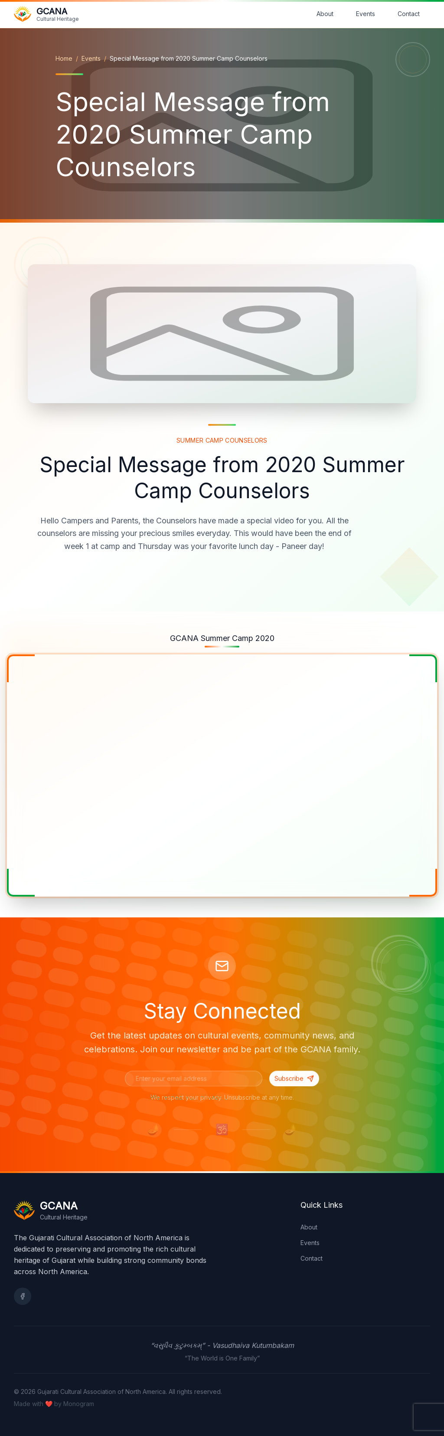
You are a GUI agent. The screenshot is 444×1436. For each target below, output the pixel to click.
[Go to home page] (46, 14)
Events (365, 13)
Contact (409, 13)
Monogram (78, 1403)
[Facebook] (22, 1296)
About (325, 13)
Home (64, 58)
